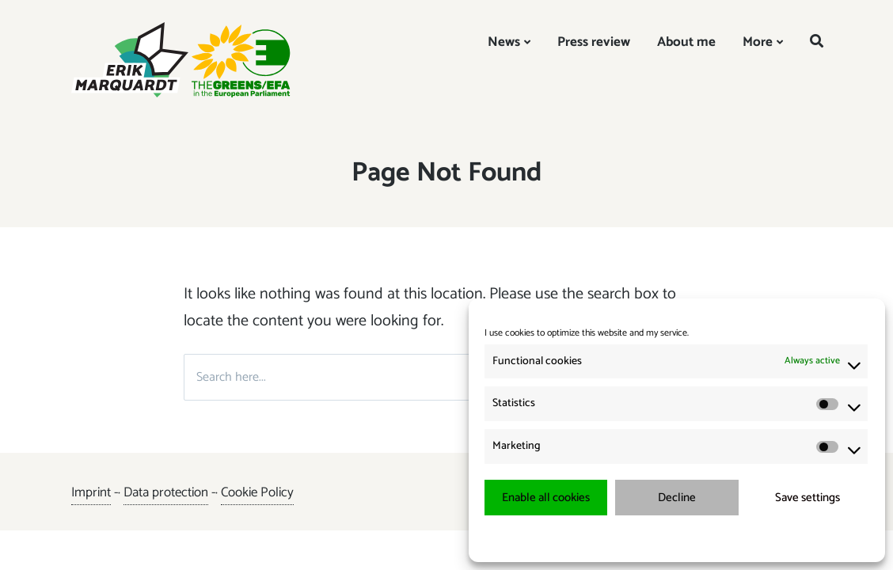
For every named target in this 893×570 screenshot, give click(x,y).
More (758, 42)
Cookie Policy (257, 492)
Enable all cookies (546, 497)
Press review (593, 42)
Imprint (91, 492)
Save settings (807, 497)
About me (686, 42)
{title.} (648, 537)
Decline (677, 497)
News (504, 42)
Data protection (166, 492)
